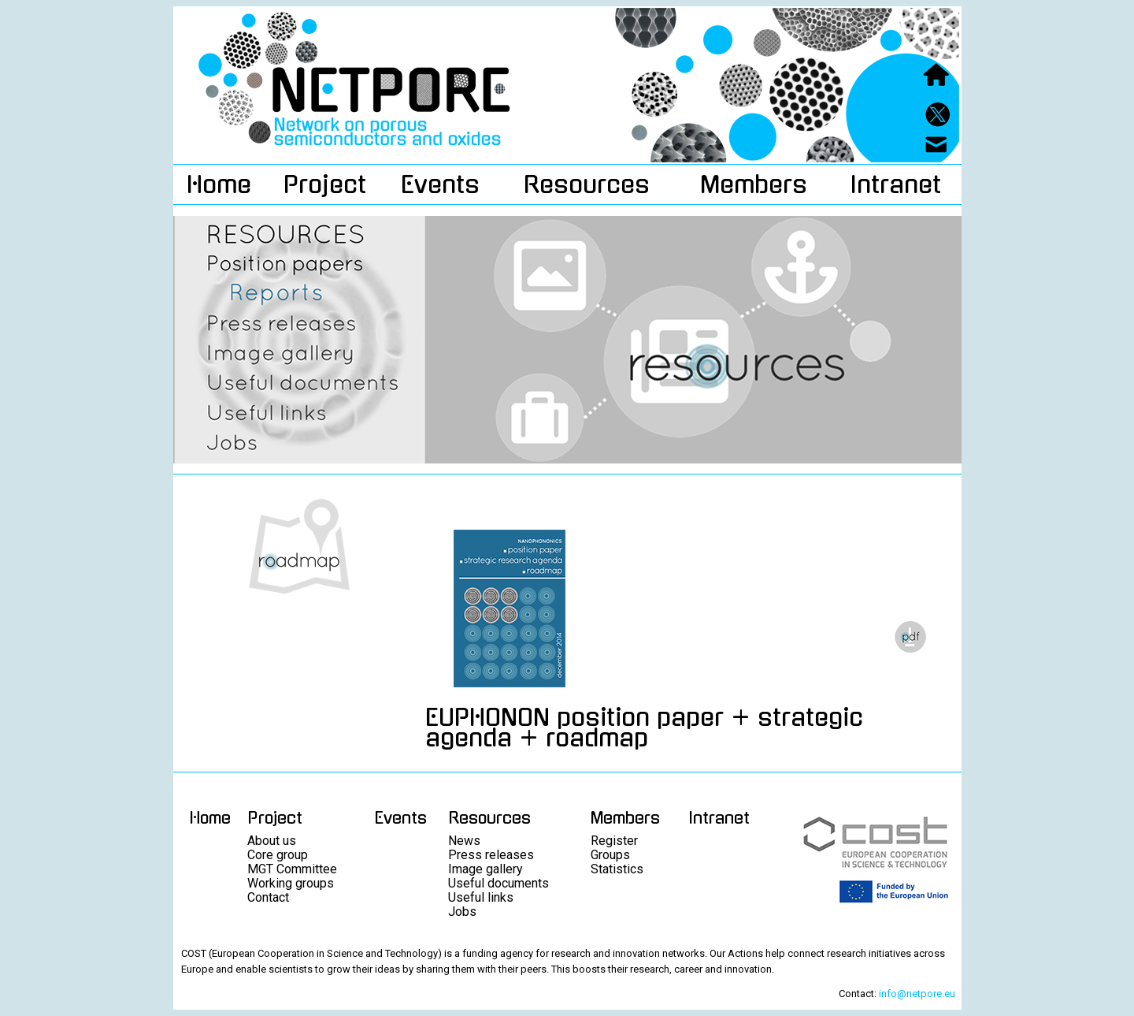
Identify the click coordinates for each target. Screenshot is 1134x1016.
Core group (277, 854)
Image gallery (485, 869)
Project (325, 184)
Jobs (462, 911)
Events (440, 184)
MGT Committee (292, 869)
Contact (268, 897)
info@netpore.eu (917, 993)
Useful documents (498, 883)
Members (753, 184)
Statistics (617, 869)
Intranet (895, 184)
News (464, 840)
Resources (587, 184)
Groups (610, 854)
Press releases (491, 854)
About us (271, 840)
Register (614, 840)
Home (219, 184)
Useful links (480, 897)
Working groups (290, 883)
